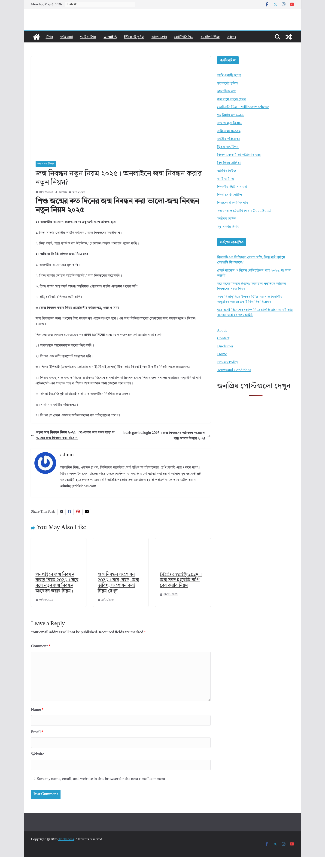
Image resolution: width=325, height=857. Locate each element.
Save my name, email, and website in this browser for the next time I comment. (102, 779)
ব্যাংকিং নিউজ (210, 37)
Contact (223, 338)
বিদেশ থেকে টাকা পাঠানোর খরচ (239, 155)
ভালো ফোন (159, 37)
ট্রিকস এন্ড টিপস (228, 147)
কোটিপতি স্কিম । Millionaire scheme (243, 107)
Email (37, 732)
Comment (40, 646)
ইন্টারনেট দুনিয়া (134, 37)
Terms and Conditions (234, 370)
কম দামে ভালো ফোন (231, 99)
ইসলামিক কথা (226, 91)
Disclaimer (225, 346)
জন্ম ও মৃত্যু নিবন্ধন (45, 164)
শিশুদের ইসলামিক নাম (232, 203)
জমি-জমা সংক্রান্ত (228, 131)
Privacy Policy (227, 362)
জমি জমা (66, 37)
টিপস (49, 37)
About (222, 330)
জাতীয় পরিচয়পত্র (228, 139)
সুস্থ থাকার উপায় (228, 227)
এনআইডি (110, 37)
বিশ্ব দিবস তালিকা (229, 163)
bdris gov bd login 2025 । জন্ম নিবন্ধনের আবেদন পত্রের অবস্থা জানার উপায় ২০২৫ (167, 435)
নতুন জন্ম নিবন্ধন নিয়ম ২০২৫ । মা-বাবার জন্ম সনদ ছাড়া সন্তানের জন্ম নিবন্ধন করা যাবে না (72, 435)
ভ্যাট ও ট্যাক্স (88, 37)
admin (63, 192)
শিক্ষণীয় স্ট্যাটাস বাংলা (232, 187)
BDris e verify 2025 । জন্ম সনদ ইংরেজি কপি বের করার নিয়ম (181, 580)
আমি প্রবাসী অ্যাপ (229, 75)
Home (222, 354)
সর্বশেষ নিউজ (226, 219)
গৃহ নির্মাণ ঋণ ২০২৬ (230, 115)
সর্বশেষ (231, 37)
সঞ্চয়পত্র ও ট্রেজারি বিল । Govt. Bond (244, 211)
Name (37, 710)
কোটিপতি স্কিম (183, 37)
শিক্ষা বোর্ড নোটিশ (229, 195)
